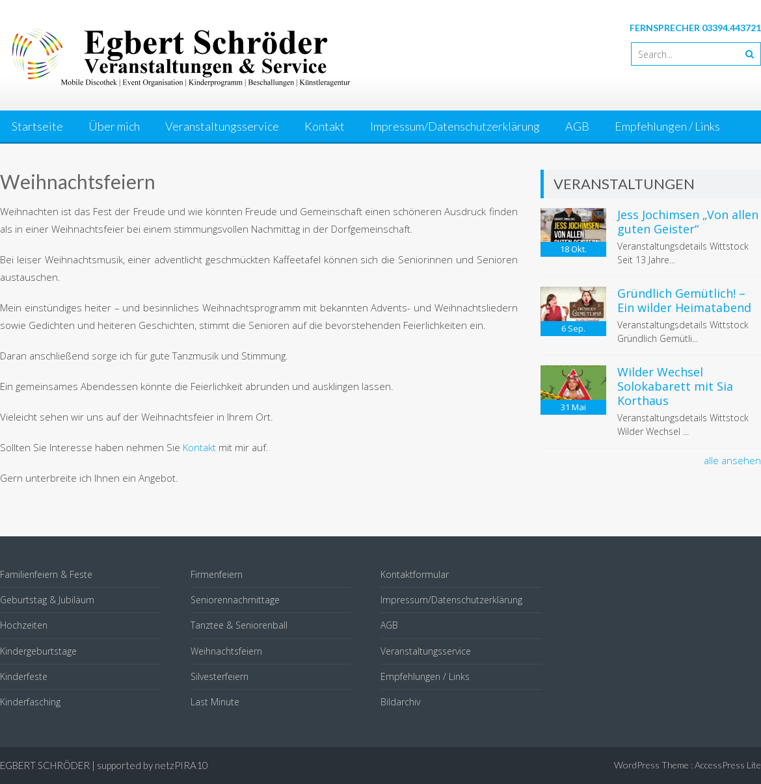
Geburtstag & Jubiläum (47, 600)
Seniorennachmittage (235, 600)
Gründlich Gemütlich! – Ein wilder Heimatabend (684, 300)
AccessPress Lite (728, 764)
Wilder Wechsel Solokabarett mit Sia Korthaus (675, 386)
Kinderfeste (23, 676)
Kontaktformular (414, 574)
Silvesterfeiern (219, 676)
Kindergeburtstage (38, 651)
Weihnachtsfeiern (226, 651)
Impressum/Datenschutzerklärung (455, 126)
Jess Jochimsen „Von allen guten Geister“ (687, 222)
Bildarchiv (400, 702)
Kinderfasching (30, 702)
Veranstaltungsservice (222, 126)
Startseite (37, 126)
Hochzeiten (23, 625)
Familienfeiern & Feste (46, 574)
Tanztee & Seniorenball (239, 625)
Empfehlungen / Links (667, 126)
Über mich (114, 126)
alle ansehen (732, 460)
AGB (577, 126)
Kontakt (324, 126)
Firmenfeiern (217, 574)
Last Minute (215, 702)
